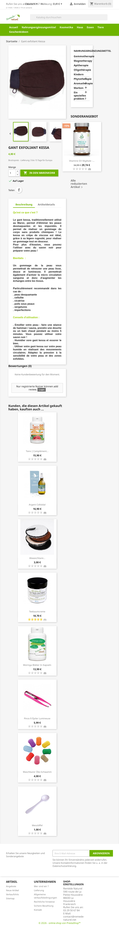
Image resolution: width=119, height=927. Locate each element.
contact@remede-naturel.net (73, 918)
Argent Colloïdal (37, 504)
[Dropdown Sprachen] (31, 4)
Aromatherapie (82, 83)
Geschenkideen (18, 32)
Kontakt (38, 909)
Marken (78, 88)
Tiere (100, 27)
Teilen (19, 190)
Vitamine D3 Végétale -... (82, 160)
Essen (90, 27)
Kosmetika (66, 27)
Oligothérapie (82, 70)
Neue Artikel (12, 890)
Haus (80, 27)
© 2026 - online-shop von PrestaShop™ (60, 923)
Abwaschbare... (37, 558)
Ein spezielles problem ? (80, 95)
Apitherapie (81, 65)
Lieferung (39, 890)
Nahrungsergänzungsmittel (39, 27)
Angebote (11, 886)
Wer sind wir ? (41, 886)
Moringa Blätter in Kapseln (37, 664)
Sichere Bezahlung (43, 905)
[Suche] (69, 17)
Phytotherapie (82, 79)
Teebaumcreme (37, 611)
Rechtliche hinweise (44, 901)
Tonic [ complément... (37, 451)
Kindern (79, 74)
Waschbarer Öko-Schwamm (37, 771)
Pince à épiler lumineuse (37, 718)
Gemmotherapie (82, 56)
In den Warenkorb (39, 173)
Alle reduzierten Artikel (79, 184)
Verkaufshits (12, 894)
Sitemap (10, 898)
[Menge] (12, 173)
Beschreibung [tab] (23, 204)
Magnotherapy (82, 60)
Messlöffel (37, 825)
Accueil (13, 27)
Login (41, 390)
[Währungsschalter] (58, 4)
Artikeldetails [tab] (46, 204)
